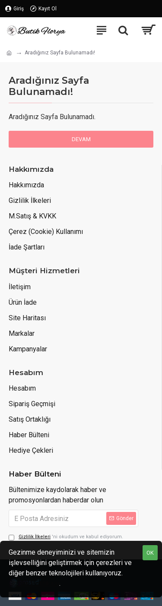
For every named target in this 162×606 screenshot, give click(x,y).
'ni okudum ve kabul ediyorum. (66, 537)
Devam (81, 139)
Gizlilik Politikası (34, 583)
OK (150, 552)
